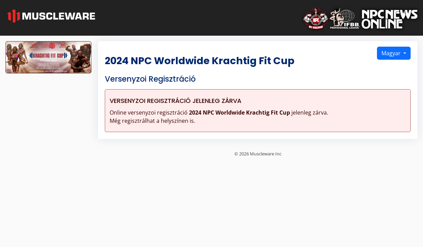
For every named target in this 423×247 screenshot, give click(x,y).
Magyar (391, 53)
